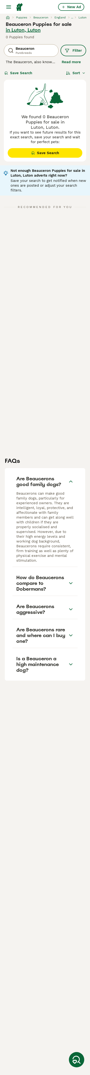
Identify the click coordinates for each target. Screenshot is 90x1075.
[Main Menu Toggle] (8, 7)
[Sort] (75, 73)
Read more (71, 62)
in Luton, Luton (23, 30)
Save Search (18, 73)
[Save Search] (76, 1059)
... (72, 17)
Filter (73, 50)
